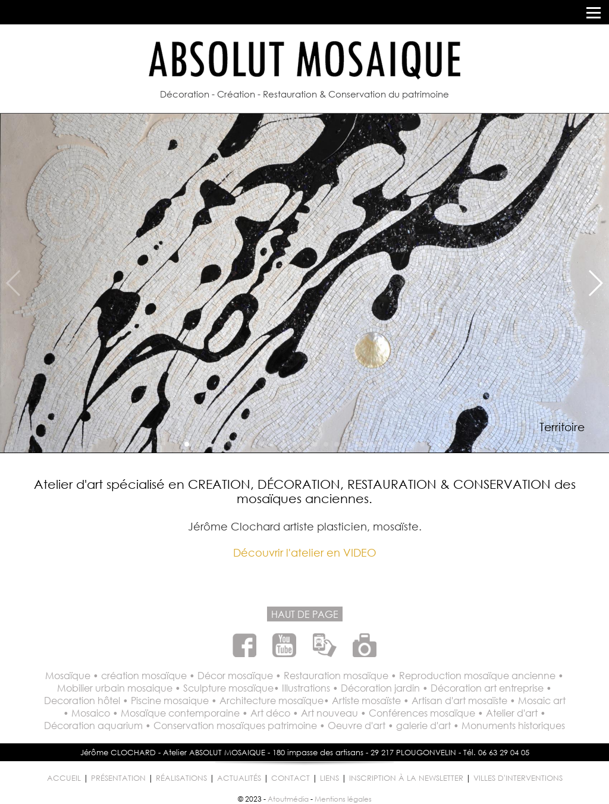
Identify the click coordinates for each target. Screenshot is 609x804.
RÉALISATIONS (181, 778)
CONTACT (290, 778)
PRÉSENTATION (118, 778)
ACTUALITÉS (239, 778)
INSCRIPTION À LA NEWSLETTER (406, 778)
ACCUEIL (64, 778)
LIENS (329, 778)
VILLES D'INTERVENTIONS (518, 778)
